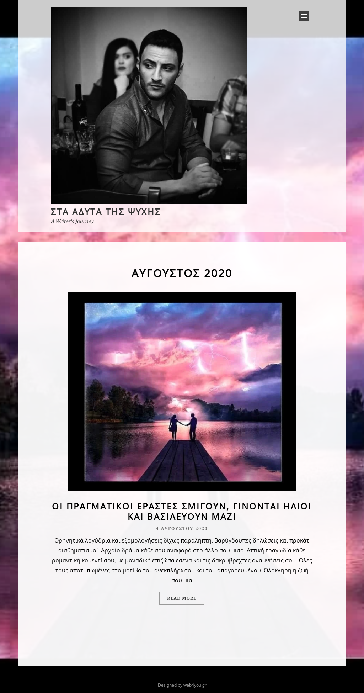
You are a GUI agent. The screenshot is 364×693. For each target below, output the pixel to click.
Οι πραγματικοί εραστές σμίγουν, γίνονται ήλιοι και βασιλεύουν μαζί (182, 511)
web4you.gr (195, 685)
